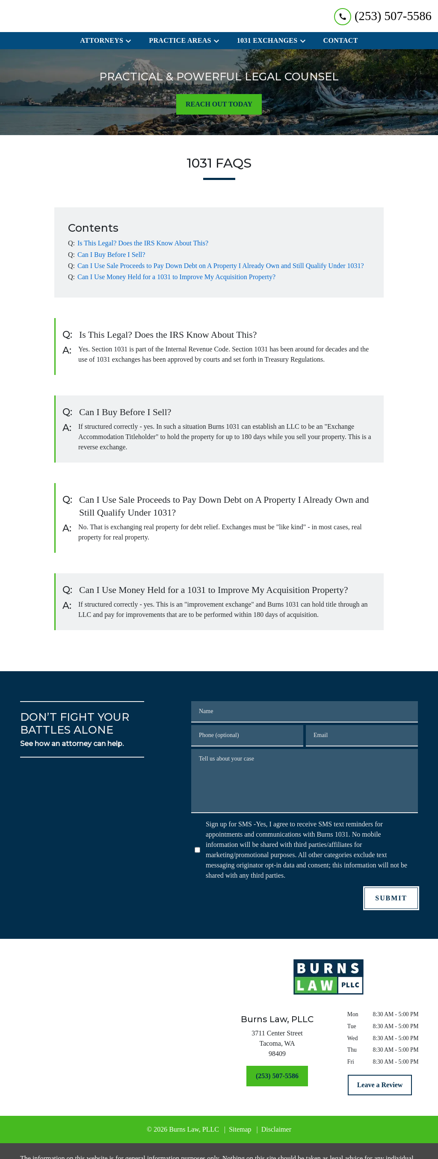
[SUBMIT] (391, 898)
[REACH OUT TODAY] (219, 104)
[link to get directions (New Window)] (277, 1045)
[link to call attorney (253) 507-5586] (383, 16)
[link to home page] (328, 977)
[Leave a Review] (380, 1085)
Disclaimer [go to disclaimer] (276, 1129)
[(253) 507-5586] (277, 1076)
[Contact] (340, 40)
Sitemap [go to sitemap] (240, 1129)
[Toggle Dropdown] (131, 40)
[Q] (142, 243)
